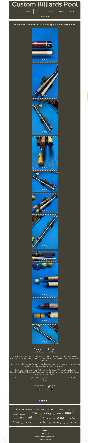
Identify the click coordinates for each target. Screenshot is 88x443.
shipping (57, 422)
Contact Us (45, 433)
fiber (54, 418)
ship (40, 414)
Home (44, 430)
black (64, 423)
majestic (22, 414)
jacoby (42, 422)
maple (60, 417)
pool (16, 422)
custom (32, 413)
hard (54, 414)
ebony (49, 418)
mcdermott (27, 409)
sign (67, 418)
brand (53, 409)
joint (49, 423)
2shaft (16, 414)
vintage (74, 409)
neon (35, 423)
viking (47, 413)
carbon (36, 409)
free (42, 417)
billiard (61, 409)
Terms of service (45, 440)
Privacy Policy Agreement (44, 437)
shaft (70, 413)
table (42, 409)
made (68, 409)
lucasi (19, 417)
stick (60, 413)
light (68, 423)
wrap (28, 422)
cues (22, 423)
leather (16, 409)
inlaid (72, 418)
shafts (47, 409)
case (74, 422)
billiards (32, 417)
